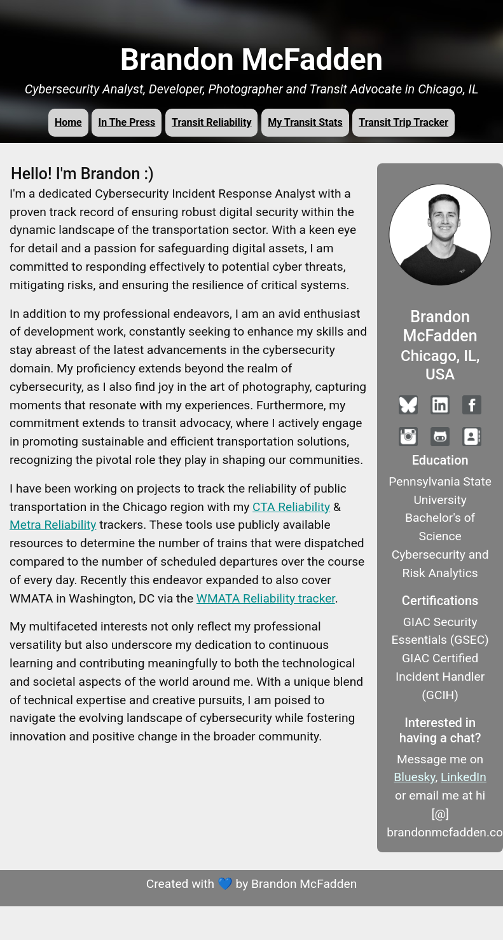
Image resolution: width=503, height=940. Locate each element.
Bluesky (414, 777)
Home (68, 122)
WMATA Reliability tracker (265, 598)
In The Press (126, 122)
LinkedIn (463, 777)
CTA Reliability (291, 507)
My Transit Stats (305, 122)
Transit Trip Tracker (403, 122)
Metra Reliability (53, 524)
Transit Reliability (211, 122)
